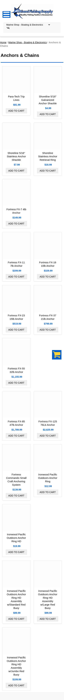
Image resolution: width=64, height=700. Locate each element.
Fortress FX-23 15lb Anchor (16, 317)
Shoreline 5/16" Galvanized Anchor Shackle (48, 100)
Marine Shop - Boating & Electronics (27, 42)
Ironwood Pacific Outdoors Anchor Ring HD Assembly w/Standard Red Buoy (16, 599)
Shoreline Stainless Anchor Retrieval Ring (47, 156)
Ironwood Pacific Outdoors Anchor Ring (47, 478)
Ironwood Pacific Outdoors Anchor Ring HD (16, 538)
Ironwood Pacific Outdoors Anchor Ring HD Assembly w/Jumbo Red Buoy (16, 666)
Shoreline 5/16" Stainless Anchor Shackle (16, 156)
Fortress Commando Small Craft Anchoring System (16, 479)
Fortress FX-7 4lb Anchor (16, 211)
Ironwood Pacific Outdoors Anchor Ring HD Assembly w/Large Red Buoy (47, 599)
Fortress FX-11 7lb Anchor (16, 264)
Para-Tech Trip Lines (16, 98)
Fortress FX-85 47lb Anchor (16, 423)
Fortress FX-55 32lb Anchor (16, 370)
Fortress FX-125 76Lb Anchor (47, 423)
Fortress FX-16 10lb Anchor (47, 264)
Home (3, 42)
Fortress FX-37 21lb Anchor (47, 317)
